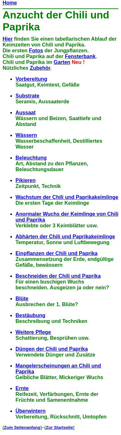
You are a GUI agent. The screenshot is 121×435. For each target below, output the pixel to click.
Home (10, 2)
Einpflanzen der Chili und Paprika (56, 253)
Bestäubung (30, 315)
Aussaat (25, 112)
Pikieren (25, 180)
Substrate (27, 95)
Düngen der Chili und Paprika (51, 349)
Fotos (36, 50)
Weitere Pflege (33, 332)
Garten (62, 62)
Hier (8, 39)
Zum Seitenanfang (22, 427)
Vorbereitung (31, 79)
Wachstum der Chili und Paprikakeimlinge (66, 197)
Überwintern (30, 411)
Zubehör (40, 68)
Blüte (21, 298)
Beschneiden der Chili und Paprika (58, 276)
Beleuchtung (31, 158)
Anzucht (23, 15)
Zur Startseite (59, 427)
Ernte (22, 388)
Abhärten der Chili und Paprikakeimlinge (65, 236)
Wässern (26, 135)
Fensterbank (80, 56)
